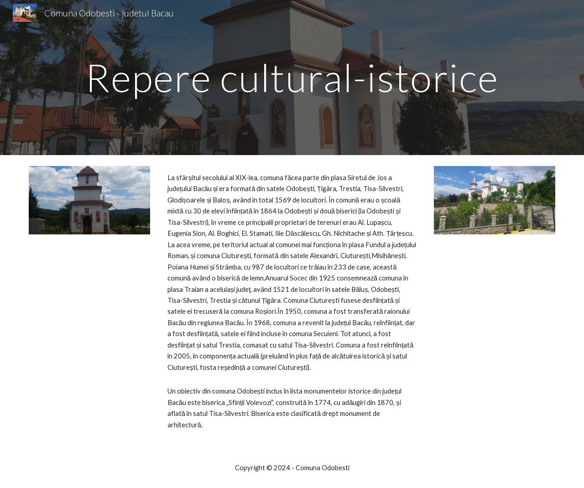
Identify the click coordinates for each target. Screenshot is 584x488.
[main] (292, 77)
